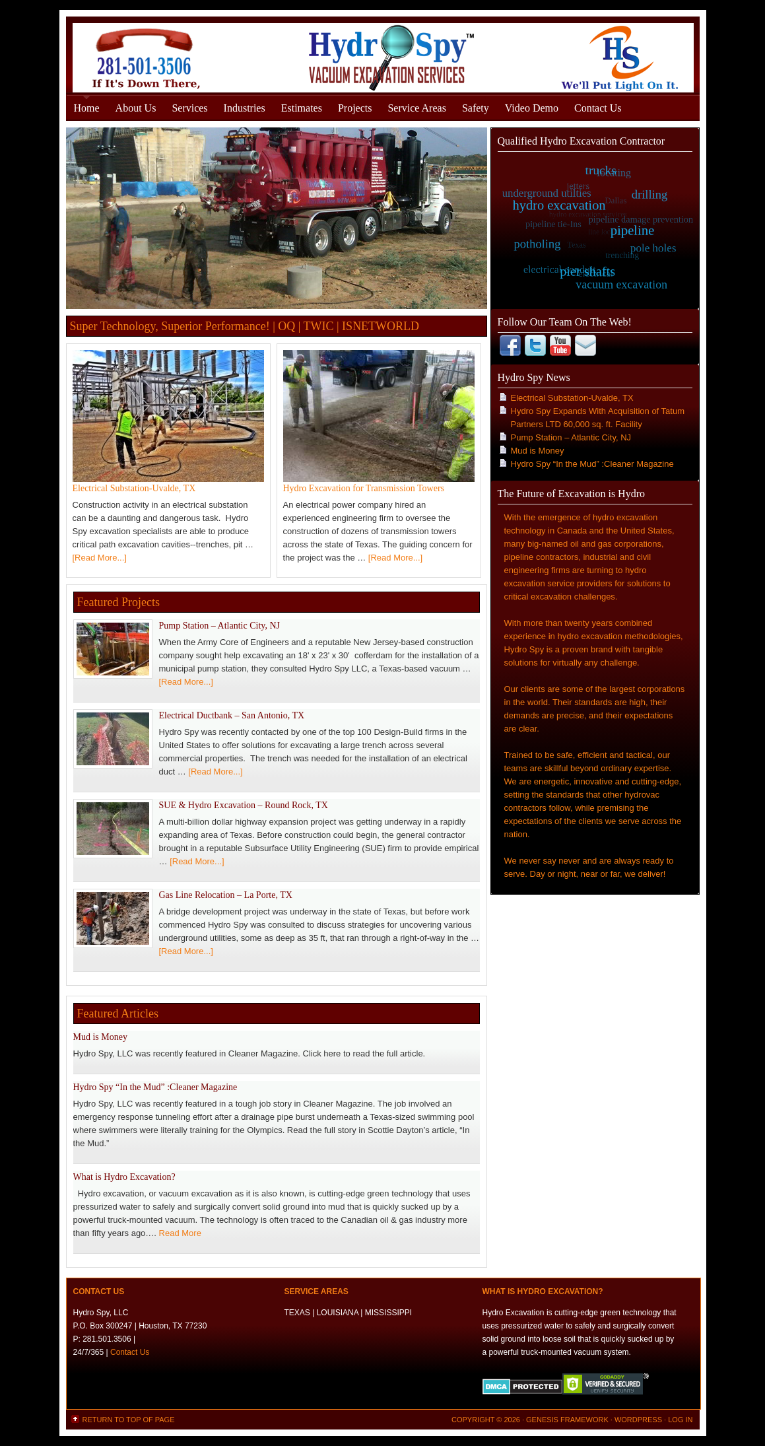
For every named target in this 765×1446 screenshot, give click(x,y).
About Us (136, 108)
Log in (680, 1420)
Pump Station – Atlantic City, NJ (219, 626)
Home (87, 108)
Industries (244, 108)
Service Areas (416, 108)
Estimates (301, 108)
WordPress (638, 1420)
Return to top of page (129, 1420)
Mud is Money (100, 1037)
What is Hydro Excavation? (124, 1177)
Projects (355, 108)
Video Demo (531, 108)
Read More (180, 1233)
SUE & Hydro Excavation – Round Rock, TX (243, 805)
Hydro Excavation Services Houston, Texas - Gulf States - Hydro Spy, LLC (383, 54)
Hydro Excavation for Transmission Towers (364, 488)
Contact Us (598, 108)
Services (189, 108)
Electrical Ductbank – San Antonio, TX (232, 715)
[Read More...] (100, 558)
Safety (475, 108)
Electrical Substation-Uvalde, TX (134, 488)
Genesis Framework (567, 1420)
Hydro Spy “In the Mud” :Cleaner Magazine (155, 1087)
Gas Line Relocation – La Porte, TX (225, 895)
